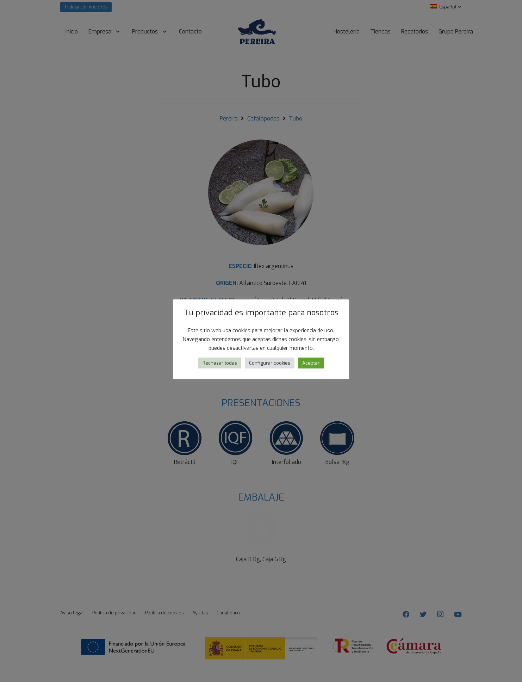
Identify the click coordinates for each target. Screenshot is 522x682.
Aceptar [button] (310, 363)
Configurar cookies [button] (269, 363)
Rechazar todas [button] (220, 363)
